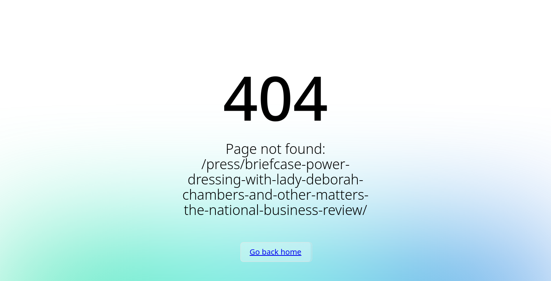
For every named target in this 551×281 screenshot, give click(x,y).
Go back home (275, 252)
